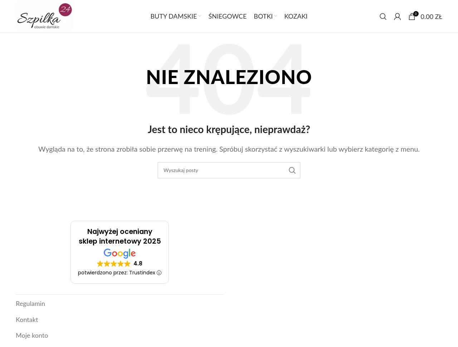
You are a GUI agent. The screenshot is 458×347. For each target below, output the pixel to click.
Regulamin (30, 307)
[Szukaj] (383, 18)
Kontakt (27, 322)
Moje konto (32, 336)
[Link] (45, 18)
